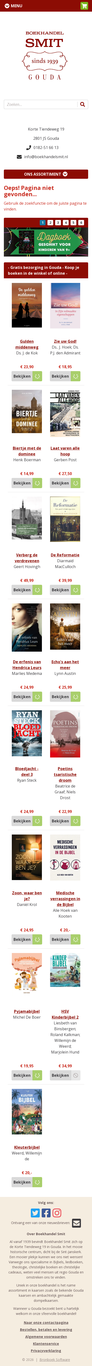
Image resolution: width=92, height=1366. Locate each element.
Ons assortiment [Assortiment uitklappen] (42, 174)
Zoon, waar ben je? (27, 895)
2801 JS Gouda (46, 138)
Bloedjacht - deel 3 (27, 771)
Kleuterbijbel (27, 1147)
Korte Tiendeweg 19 (46, 129)
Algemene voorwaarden (46, 1336)
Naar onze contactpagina (46, 1322)
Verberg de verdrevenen (27, 557)
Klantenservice (46, 1343)
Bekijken (22, 376)
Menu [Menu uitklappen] (16, 5)
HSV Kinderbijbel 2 (65, 1014)
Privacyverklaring (46, 1350)
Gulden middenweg (27, 344)
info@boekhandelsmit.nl (42, 156)
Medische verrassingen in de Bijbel (65, 898)
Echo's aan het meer (65, 664)
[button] (84, 6)
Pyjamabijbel (27, 1011)
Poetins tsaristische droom (65, 774)
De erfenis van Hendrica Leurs (27, 664)
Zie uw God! (65, 341)
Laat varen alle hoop (65, 451)
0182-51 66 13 (42, 147)
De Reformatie (65, 555)
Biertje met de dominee (27, 451)
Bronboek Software (54, 1359)
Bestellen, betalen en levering (46, 1329)
